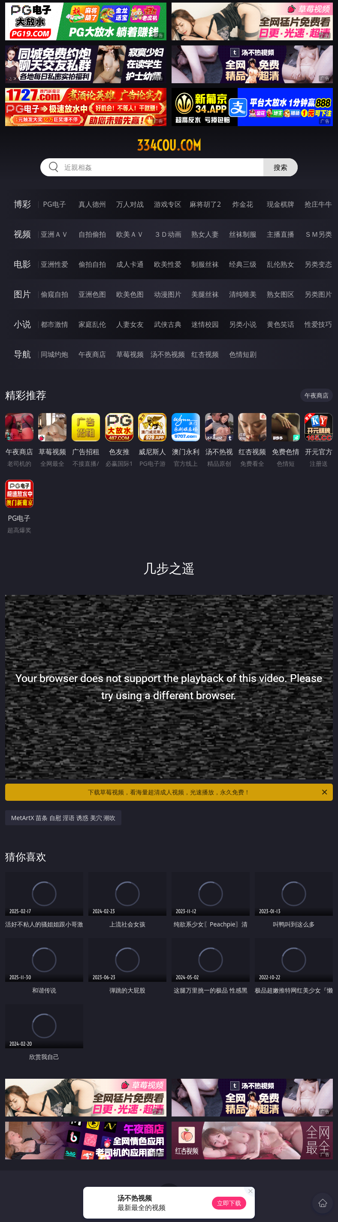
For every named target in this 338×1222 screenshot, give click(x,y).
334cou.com (169, 145)
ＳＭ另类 (318, 234)
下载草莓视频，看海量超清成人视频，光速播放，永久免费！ (208, 792)
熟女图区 (280, 294)
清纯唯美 (243, 294)
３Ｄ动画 (167, 234)
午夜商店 (92, 354)
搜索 (280, 167)
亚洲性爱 (54, 264)
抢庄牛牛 (318, 204)
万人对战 (130, 204)
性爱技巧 (318, 324)
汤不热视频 (168, 354)
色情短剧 (243, 354)
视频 (22, 234)
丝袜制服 (243, 234)
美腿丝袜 (205, 294)
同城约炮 (54, 354)
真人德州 (92, 204)
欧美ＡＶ (130, 234)
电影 (22, 264)
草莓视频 (130, 354)
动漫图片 (167, 294)
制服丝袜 (205, 264)
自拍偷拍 (92, 234)
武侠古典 (167, 324)
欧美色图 (130, 294)
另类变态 (318, 264)
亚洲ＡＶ (54, 234)
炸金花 (242, 204)
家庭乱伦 (92, 324)
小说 (22, 324)
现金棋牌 (280, 204)
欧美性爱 (167, 264)
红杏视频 (205, 354)
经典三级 (243, 264)
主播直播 (280, 234)
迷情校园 (205, 324)
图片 (22, 294)
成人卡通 (130, 264)
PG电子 (54, 204)
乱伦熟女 (280, 264)
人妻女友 (130, 324)
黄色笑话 (280, 324)
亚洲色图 (92, 294)
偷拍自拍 (92, 264)
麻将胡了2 (205, 204)
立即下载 (229, 1203)
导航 (22, 354)
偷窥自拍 (54, 294)
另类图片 (318, 294)
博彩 (22, 204)
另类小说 (243, 324)
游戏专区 (167, 204)
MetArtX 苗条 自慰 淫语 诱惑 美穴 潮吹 (63, 818)
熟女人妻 (205, 234)
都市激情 (54, 324)
